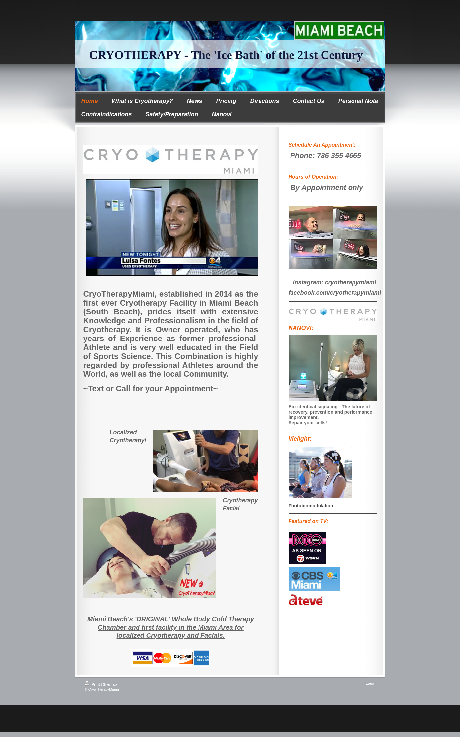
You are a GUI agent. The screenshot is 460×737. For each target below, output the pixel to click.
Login (371, 683)
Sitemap (110, 684)
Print (93, 684)
